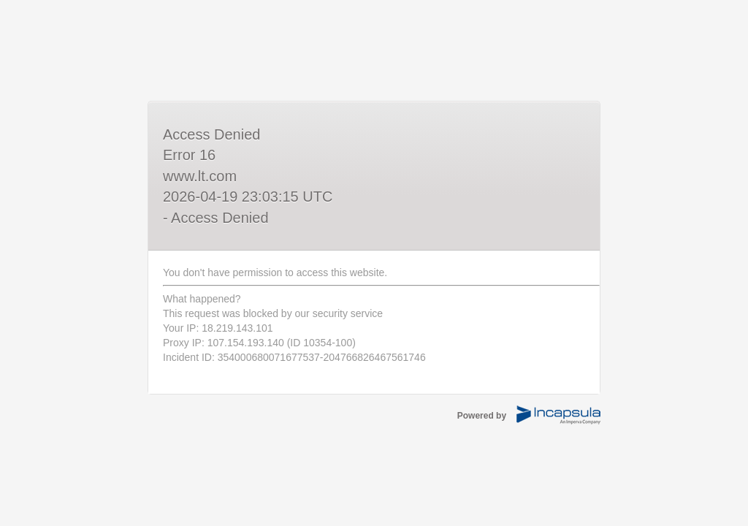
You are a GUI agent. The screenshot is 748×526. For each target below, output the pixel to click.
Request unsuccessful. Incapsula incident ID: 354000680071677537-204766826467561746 (374, 263)
